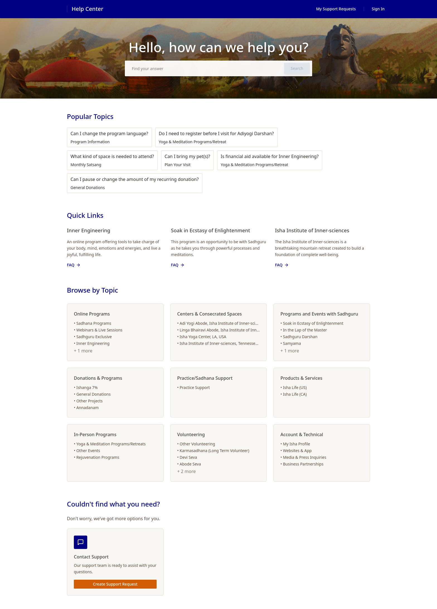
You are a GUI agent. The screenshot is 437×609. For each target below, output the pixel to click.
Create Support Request (115, 584)
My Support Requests (336, 8)
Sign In (378, 8)
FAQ (74, 265)
